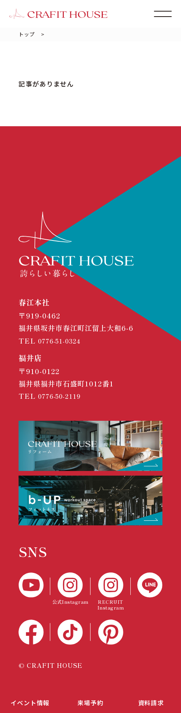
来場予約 (90, 701)
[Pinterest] (110, 632)
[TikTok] (70, 632)
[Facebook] (34, 632)
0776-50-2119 (62, 396)
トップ (27, 34)
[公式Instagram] (70, 588)
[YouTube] (34, 585)
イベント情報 (30, 701)
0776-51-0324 (63, 340)
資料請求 (151, 701)
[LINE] (146, 585)
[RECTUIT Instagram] (110, 591)
